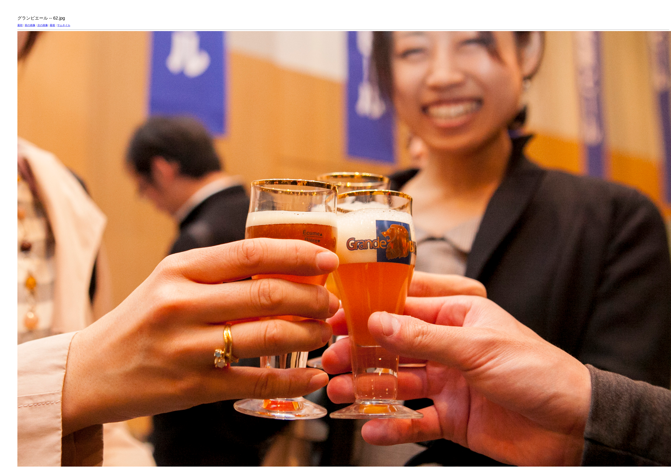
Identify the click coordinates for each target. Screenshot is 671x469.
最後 (52, 25)
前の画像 (30, 25)
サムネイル (63, 25)
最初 (20, 25)
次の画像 (42, 25)
